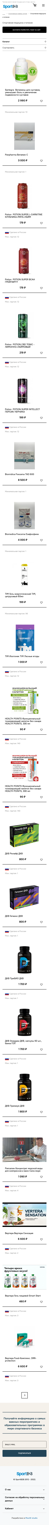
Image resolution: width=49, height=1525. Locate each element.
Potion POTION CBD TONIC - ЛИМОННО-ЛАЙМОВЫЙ (20, 345)
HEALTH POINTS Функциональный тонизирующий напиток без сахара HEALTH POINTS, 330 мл (23, 721)
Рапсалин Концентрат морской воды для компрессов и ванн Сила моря (24, 1169)
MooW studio (31, 1518)
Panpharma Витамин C (16, 155)
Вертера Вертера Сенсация (19, 1233)
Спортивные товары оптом (17, 14)
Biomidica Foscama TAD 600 (19, 474)
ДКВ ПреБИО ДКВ (14, 978)
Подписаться (24, 1453)
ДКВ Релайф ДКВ (14, 853)
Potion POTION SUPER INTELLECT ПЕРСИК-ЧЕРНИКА (22, 410)
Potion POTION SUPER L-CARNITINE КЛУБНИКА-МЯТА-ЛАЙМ (24, 215)
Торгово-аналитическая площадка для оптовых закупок (19, 2)
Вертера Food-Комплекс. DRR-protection (20, 1359)
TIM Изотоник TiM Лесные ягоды (22, 656)
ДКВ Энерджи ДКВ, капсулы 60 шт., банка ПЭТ (23, 1042)
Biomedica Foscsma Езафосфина (22, 534)
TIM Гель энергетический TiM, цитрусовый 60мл (21, 595)
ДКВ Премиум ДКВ (14, 1106)
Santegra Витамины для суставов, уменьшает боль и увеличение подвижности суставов (23, 92)
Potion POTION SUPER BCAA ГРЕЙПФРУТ (20, 280)
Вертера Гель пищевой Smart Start (23, 1295)
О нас (8, 1489)
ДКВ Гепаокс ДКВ (14, 916)
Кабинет (9, 1508)
